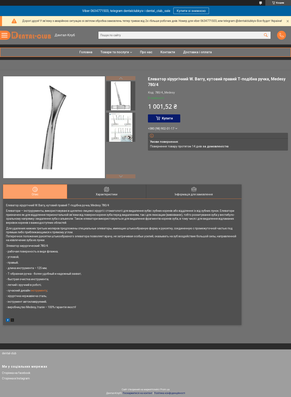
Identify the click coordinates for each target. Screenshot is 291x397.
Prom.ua (165, 389)
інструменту (39, 290)
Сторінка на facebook (16, 373)
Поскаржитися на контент (137, 393)
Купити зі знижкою (191, 11)
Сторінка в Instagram (16, 378)
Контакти (167, 52)
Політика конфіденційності (169, 393)
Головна (85, 52)
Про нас (146, 52)
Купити (167, 118)
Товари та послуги (114, 52)
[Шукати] (266, 35)
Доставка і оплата (197, 52)
